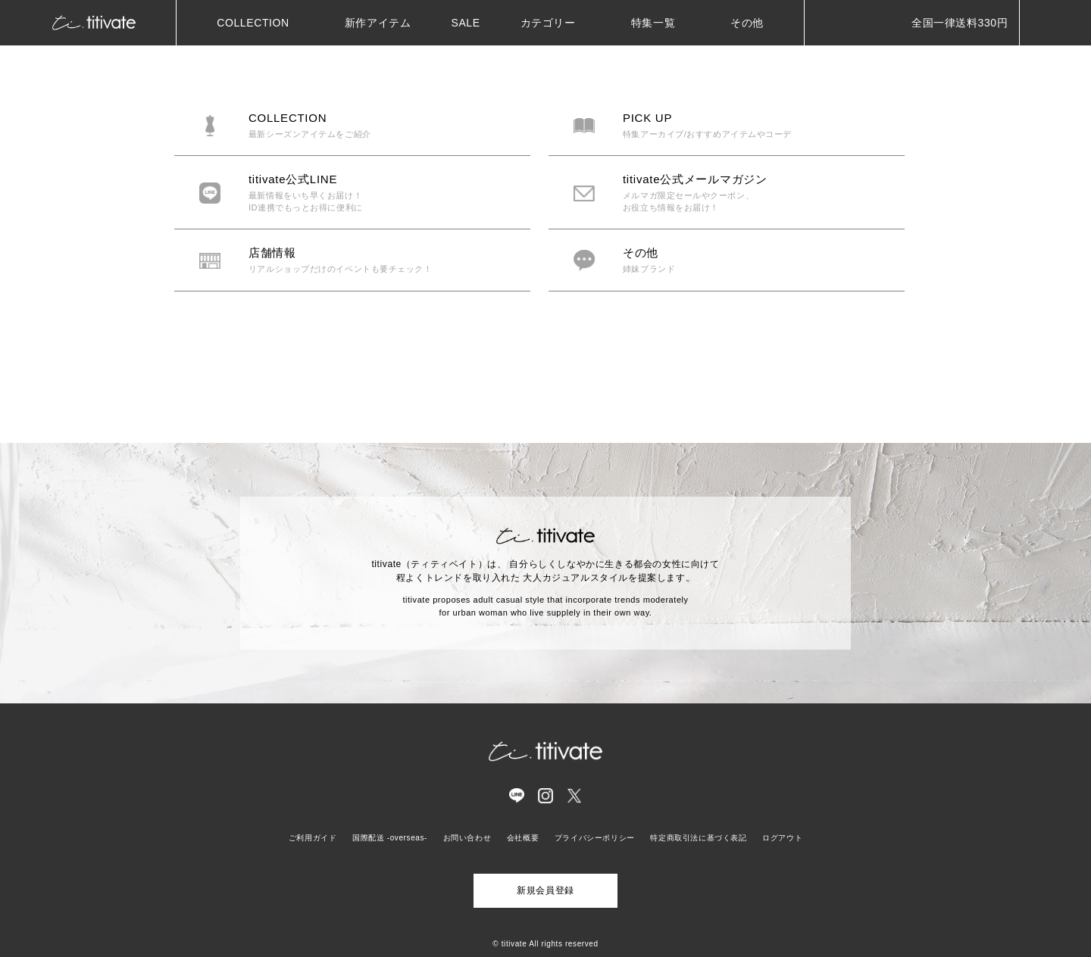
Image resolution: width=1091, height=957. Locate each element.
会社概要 (523, 838)
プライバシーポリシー (595, 838)
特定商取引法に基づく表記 (698, 838)
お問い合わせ (467, 838)
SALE (465, 23)
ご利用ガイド (313, 838)
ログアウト (782, 838)
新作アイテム (378, 23)
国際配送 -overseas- (389, 838)
